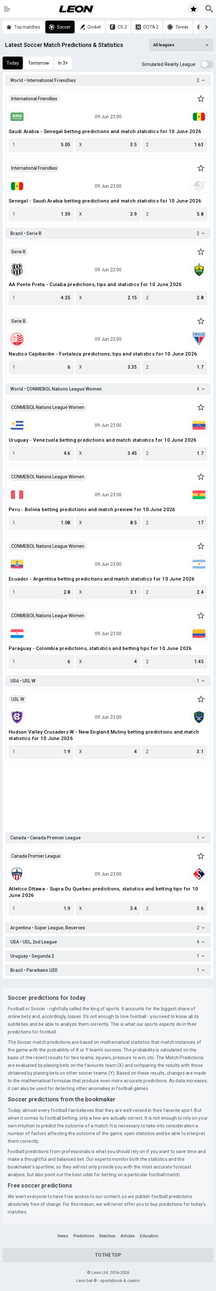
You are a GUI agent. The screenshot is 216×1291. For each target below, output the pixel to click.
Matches (107, 1235)
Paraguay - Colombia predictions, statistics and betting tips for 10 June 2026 (100, 648)
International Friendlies (34, 98)
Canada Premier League (35, 856)
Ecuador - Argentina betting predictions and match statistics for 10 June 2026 (101, 579)
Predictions (83, 1235)
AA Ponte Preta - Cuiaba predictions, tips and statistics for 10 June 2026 (95, 284)
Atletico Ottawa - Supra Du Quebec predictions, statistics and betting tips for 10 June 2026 (103, 892)
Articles (128, 1235)
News (63, 1235)
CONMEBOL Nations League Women (47, 407)
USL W (17, 699)
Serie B (18, 251)
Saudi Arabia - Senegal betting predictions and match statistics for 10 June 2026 (105, 131)
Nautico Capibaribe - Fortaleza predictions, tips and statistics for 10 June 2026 (103, 354)
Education (149, 1235)
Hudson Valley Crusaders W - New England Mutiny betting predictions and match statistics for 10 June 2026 (104, 735)
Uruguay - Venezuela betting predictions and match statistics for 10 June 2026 (102, 440)
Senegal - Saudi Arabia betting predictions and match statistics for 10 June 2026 (105, 201)
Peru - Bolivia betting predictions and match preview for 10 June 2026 (92, 509)
